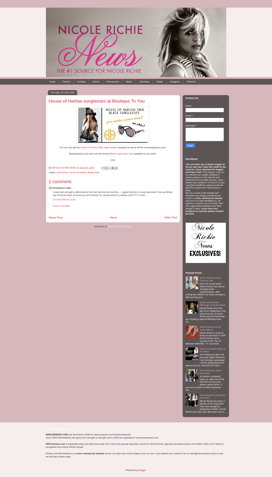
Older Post (170, 217)
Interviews (144, 81)
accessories (63, 172)
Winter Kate (93, 172)
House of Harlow (78, 172)
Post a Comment (61, 206)
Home (52, 81)
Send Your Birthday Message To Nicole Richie (213, 304)
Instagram (175, 81)
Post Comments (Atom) (119, 226)
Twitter (159, 81)
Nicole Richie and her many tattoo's (210, 328)
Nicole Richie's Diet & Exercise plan (210, 279)
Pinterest (191, 81)
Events (96, 81)
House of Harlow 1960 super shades (98, 147)
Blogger (142, 470)
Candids (81, 81)
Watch (129, 81)
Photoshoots (112, 81)
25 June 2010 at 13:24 (64, 199)
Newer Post (56, 217)
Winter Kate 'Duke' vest (122, 153)
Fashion (66, 81)
